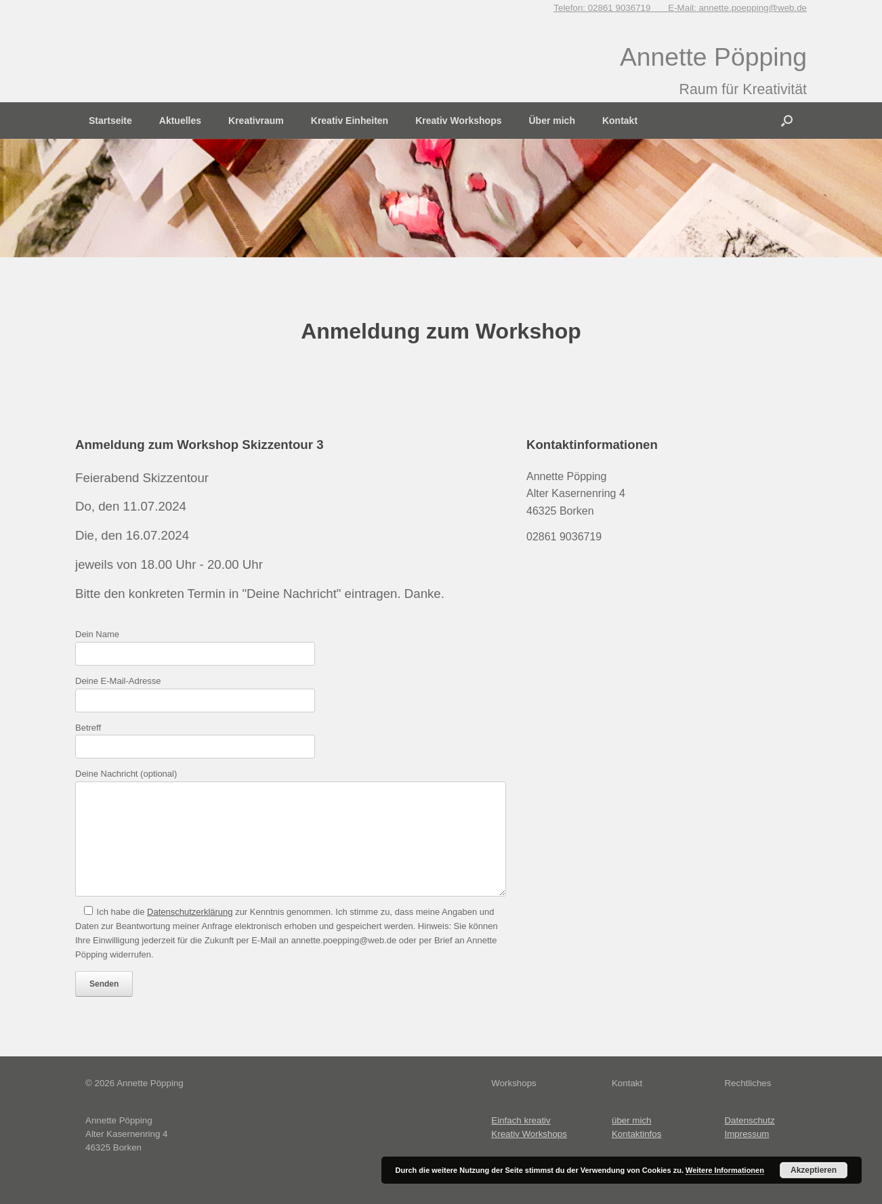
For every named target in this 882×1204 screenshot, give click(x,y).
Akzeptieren (814, 1170)
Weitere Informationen (725, 1170)
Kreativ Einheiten (349, 120)
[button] (787, 120)
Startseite (110, 120)
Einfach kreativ (520, 1120)
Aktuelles (180, 120)
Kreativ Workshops (458, 120)
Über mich (551, 120)
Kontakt (619, 120)
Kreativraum (256, 120)
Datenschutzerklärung (189, 912)
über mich (632, 1120)
